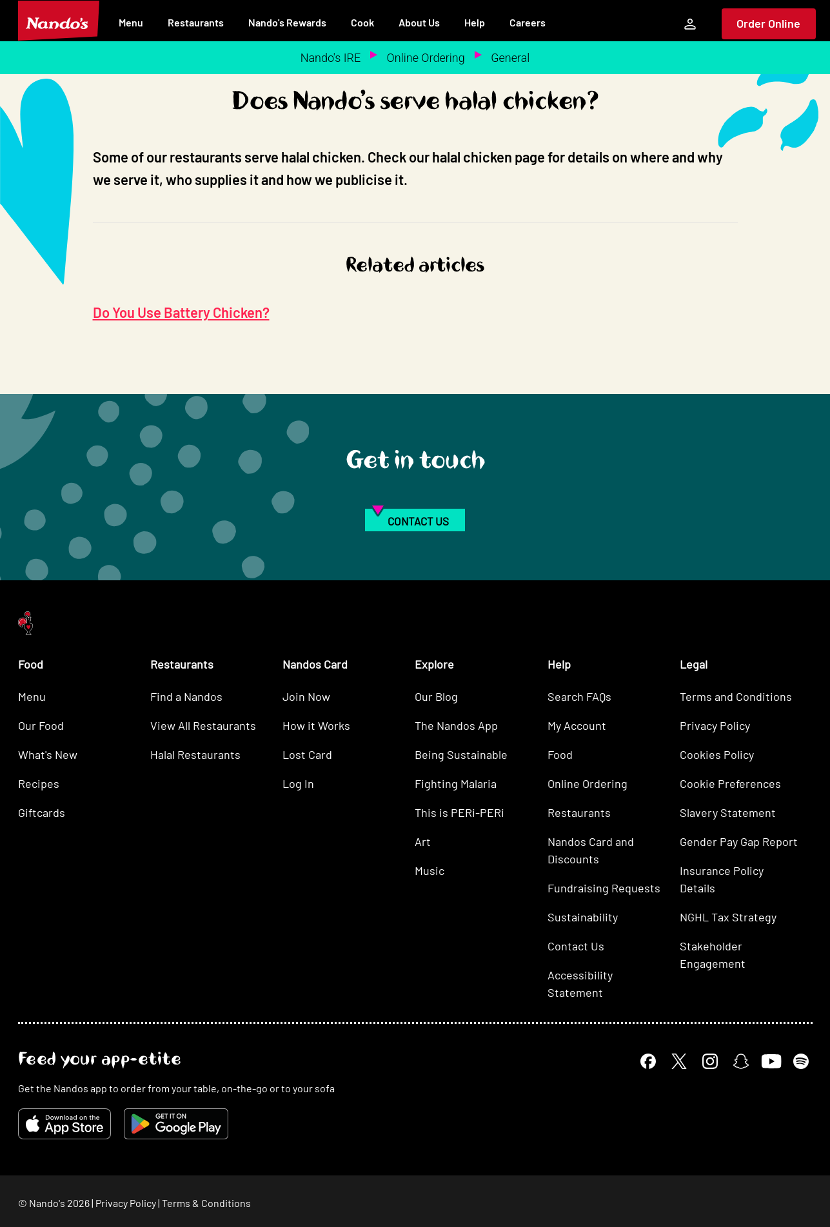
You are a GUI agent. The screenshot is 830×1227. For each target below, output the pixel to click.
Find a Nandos (186, 696)
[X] (679, 1061)
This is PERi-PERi (459, 812)
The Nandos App (456, 725)
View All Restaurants (203, 725)
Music (429, 870)
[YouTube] (771, 1061)
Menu (131, 22)
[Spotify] (801, 1061)
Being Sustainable (461, 754)
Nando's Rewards (287, 22)
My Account (577, 725)
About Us (419, 22)
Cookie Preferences (730, 783)
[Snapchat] (741, 1061)
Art (423, 841)
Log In (298, 783)
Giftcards (41, 812)
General (510, 57)
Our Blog (436, 696)
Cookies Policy (717, 754)
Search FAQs (579, 696)
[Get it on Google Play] (176, 1123)
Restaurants (196, 22)
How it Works (316, 725)
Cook (362, 22)
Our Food (41, 725)
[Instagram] (710, 1061)
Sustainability (583, 917)
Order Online (768, 23)
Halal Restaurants (195, 754)
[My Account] (690, 23)
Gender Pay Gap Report (739, 841)
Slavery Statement (728, 812)
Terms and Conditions (736, 696)
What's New (47, 754)
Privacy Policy (715, 725)
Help (474, 22)
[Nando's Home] (58, 21)
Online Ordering (426, 57)
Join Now (306, 696)
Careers (527, 22)
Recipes (38, 783)
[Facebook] (648, 1061)
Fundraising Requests (604, 888)
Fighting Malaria (456, 783)
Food (560, 754)
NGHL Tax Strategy (728, 917)
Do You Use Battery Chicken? (181, 312)
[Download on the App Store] (64, 1123)
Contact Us (576, 946)
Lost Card (307, 754)
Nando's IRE (331, 57)
